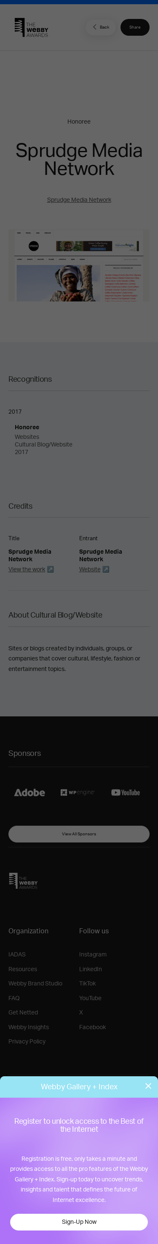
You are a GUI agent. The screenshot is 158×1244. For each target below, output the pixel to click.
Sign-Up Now (79, 1222)
